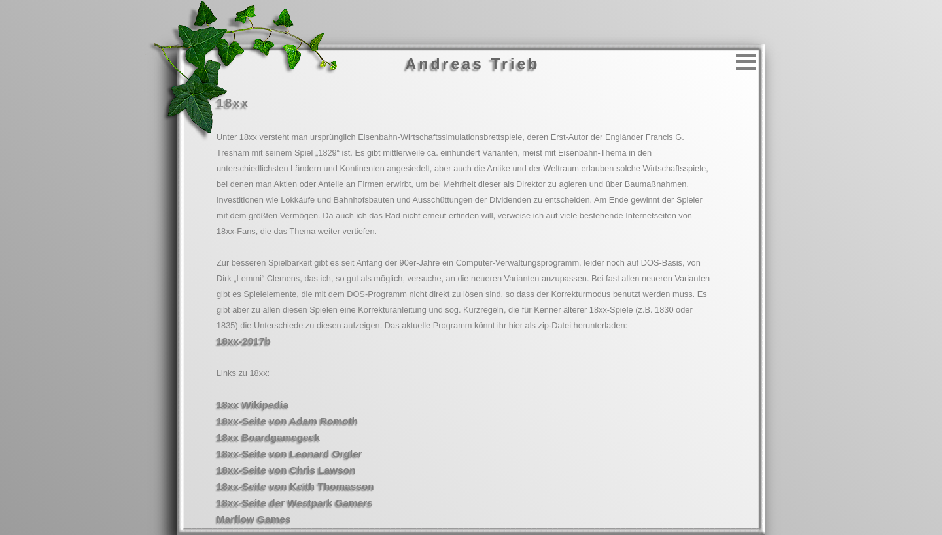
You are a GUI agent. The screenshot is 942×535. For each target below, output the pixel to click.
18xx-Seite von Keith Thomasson (295, 486)
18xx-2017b (244, 341)
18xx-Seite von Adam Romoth (287, 420)
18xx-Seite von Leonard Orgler (289, 453)
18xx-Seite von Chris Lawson (286, 469)
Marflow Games (254, 519)
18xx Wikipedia (252, 404)
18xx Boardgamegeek (268, 437)
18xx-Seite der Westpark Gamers (295, 502)
